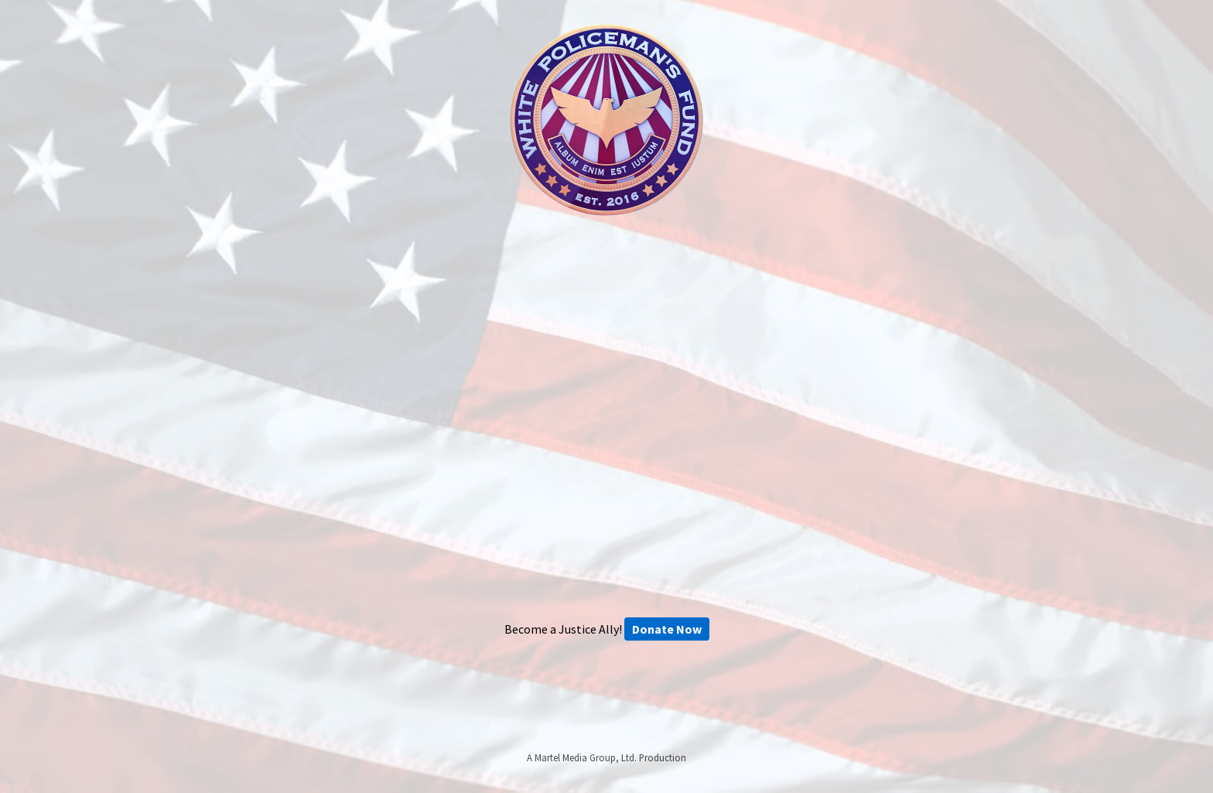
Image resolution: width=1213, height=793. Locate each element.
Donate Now (667, 629)
